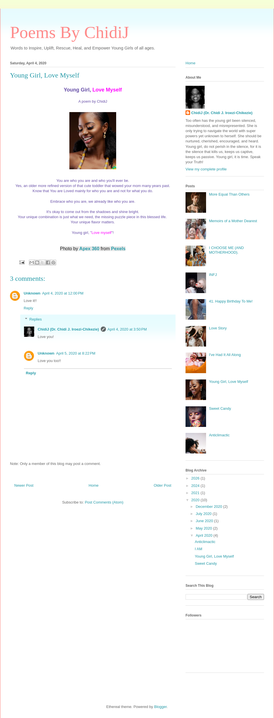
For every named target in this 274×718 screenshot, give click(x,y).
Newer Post (23, 485)
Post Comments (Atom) (104, 502)
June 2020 (205, 521)
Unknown (32, 293)
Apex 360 (89, 248)
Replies (35, 319)
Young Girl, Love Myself (228, 381)
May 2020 (204, 528)
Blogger (160, 707)
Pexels (118, 248)
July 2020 (204, 514)
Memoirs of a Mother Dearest (233, 221)
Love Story (218, 328)
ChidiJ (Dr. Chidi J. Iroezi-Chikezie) (68, 329)
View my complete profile (206, 169)
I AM (198, 549)
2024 (196, 486)
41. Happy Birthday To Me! (231, 301)
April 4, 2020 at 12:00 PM (63, 293)
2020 (196, 500)
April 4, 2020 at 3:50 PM (127, 329)
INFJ (213, 275)
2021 (196, 493)
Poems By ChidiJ (69, 32)
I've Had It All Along (225, 355)
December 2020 (209, 506)
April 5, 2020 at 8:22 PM (76, 353)
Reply (28, 308)
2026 (196, 478)
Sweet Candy (220, 408)
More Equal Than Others (229, 194)
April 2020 (204, 535)
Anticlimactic (219, 435)
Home (94, 485)
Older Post (162, 485)
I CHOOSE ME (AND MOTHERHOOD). (226, 250)
